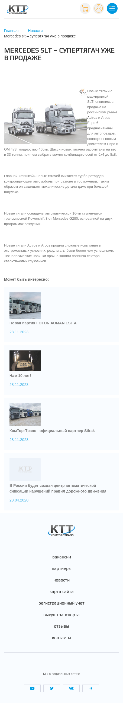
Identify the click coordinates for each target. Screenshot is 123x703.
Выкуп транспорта (61, 614)
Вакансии (61, 557)
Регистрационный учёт (61, 603)
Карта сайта (62, 591)
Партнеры (62, 568)
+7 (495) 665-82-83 (58, 8)
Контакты (61, 637)
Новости (61, 580)
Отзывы (61, 626)
